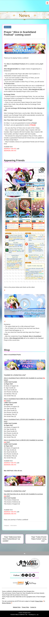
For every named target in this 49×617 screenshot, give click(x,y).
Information (13, 525)
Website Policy (17, 607)
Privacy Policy (39, 601)
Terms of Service (7, 603)
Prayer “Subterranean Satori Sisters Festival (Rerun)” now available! (12, 539)
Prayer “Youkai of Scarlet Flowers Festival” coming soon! (38, 539)
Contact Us (33, 607)
